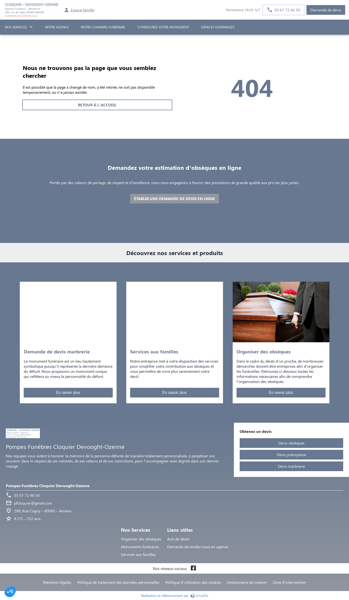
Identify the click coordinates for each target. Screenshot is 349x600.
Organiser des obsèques (141, 538)
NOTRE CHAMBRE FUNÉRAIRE (103, 27)
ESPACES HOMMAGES (217, 27)
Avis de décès (178, 538)
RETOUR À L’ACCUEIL (97, 104)
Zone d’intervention (289, 582)
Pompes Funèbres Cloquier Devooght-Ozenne (47, 485)
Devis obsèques (291, 442)
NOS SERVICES (16, 27)
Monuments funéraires (140, 546)
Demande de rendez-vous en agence (197, 546)
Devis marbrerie (291, 466)
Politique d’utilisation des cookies (193, 582)
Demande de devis (325, 9)
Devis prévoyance (291, 454)
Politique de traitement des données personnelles (118, 582)
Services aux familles (138, 554)
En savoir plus (68, 392)
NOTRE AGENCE (57, 27)
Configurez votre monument (163, 27)
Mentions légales (57, 582)
